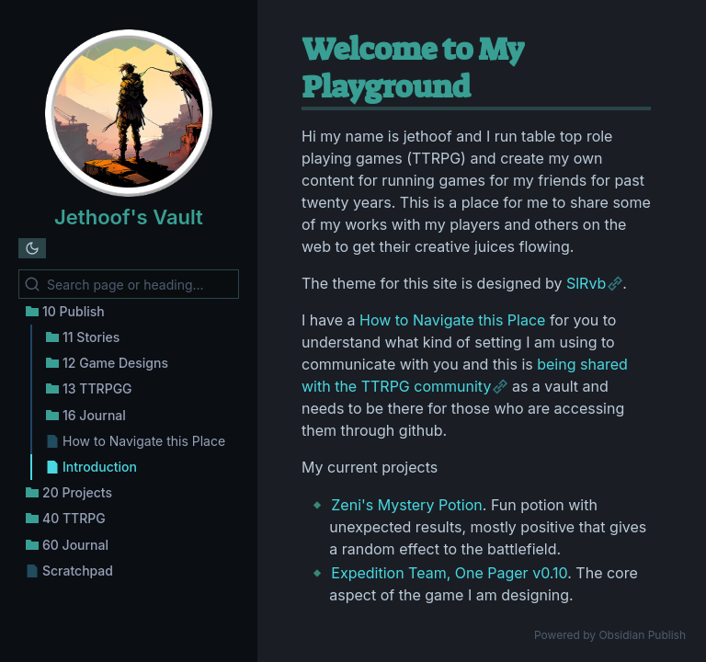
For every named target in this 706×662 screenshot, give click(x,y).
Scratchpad (77, 570)
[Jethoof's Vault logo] (129, 115)
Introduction (100, 466)
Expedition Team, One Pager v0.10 (449, 573)
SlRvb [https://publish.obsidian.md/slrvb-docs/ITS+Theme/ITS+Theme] (586, 283)
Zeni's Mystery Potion (406, 505)
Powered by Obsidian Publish (610, 635)
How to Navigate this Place (144, 441)
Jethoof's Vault (128, 217)
